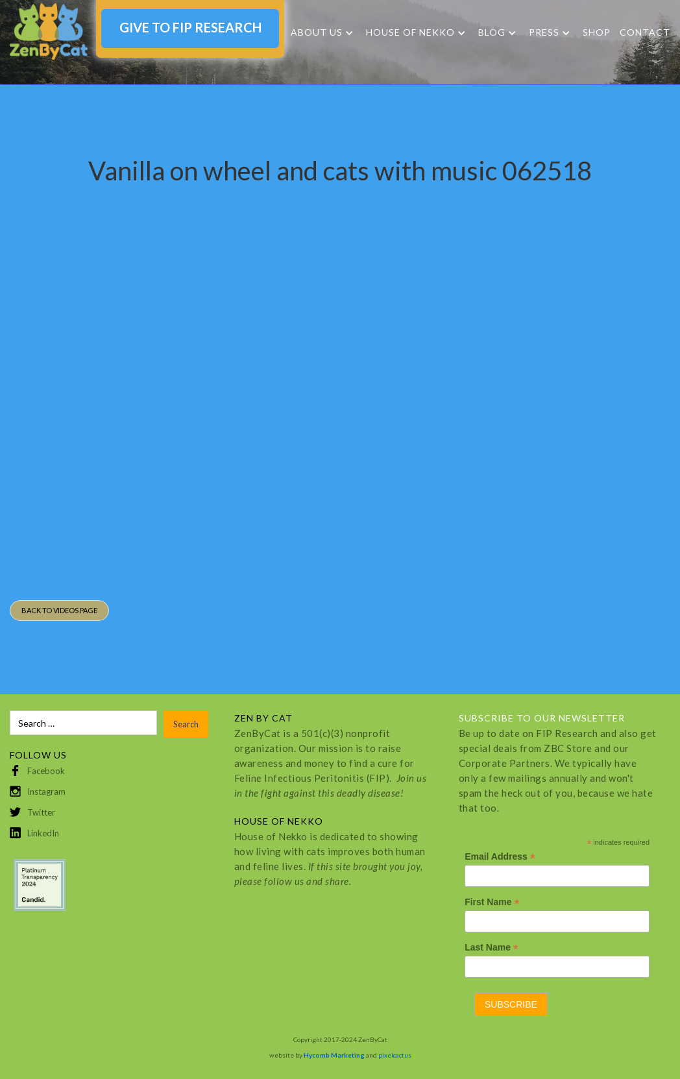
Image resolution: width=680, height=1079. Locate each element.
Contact (645, 32)
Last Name (491, 947)
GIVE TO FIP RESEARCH (190, 27)
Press (544, 32)
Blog (491, 32)
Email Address (500, 857)
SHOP (597, 32)
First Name (492, 902)
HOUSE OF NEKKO (410, 32)
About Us (317, 32)
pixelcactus (394, 1055)
